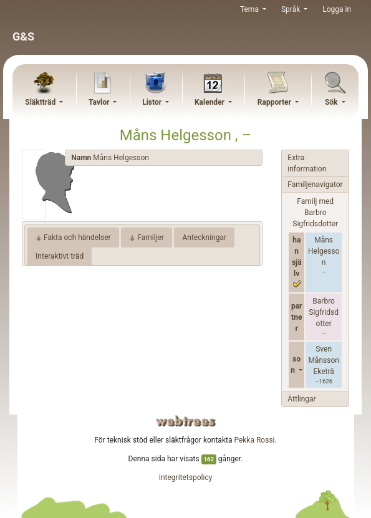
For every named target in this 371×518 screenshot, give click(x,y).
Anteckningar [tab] (204, 237)
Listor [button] (152, 102)
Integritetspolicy (186, 477)
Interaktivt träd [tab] (60, 256)
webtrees (186, 421)
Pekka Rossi (254, 440)
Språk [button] (291, 9)
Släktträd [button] (41, 102)
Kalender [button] (210, 102)
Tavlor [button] (100, 102)
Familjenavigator (314, 184)
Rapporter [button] (275, 102)
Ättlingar (301, 399)
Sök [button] (332, 102)
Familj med (315, 212)
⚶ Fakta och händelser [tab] (73, 237)
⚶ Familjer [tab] (146, 237)
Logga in (336, 9)
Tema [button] (250, 9)
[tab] (163, 158)
